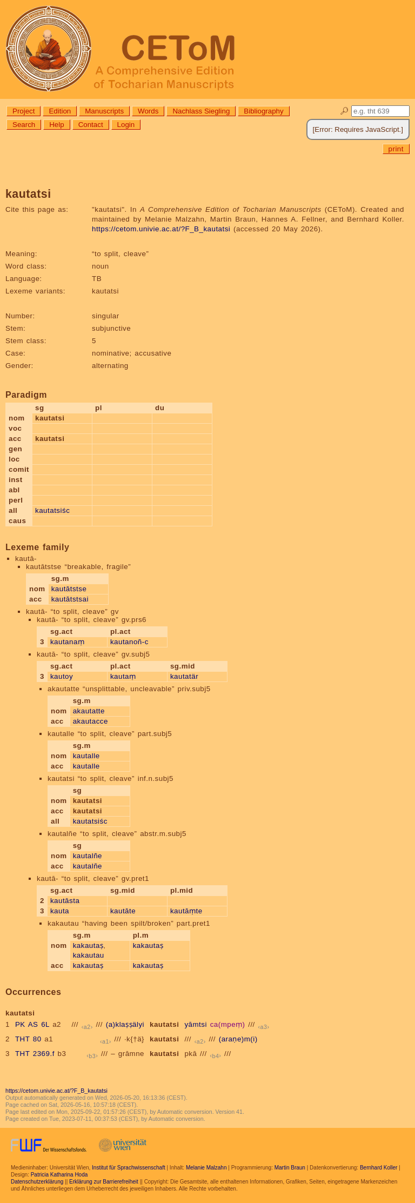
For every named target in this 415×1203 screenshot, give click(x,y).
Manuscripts (104, 111)
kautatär (184, 676)
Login (126, 125)
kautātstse (69, 589)
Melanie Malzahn (206, 1168)
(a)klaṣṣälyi (125, 1024)
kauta (59, 911)
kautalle (86, 756)
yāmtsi (195, 1024)
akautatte (89, 711)
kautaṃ (123, 676)
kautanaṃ (67, 642)
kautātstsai (70, 599)
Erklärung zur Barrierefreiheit (103, 1182)
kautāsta (64, 901)
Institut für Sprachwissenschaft (128, 1168)
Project (23, 111)
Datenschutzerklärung (37, 1182)
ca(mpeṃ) (227, 1024)
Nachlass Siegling (201, 111)
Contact (90, 125)
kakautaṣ (88, 945)
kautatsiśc (52, 510)
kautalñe (87, 856)
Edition (60, 111)
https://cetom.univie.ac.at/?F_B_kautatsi (161, 229)
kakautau (88, 955)
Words (148, 111)
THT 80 (28, 1039)
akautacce (90, 721)
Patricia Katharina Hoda (59, 1175)
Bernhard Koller (378, 1168)
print (396, 149)
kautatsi (164, 1024)
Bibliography (263, 111)
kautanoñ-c (129, 642)
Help (56, 125)
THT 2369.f (35, 1054)
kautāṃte (186, 911)
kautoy (61, 676)
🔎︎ (344, 111)
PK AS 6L (32, 1024)
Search (23, 125)
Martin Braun (290, 1168)
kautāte (123, 911)
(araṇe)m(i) (238, 1039)
